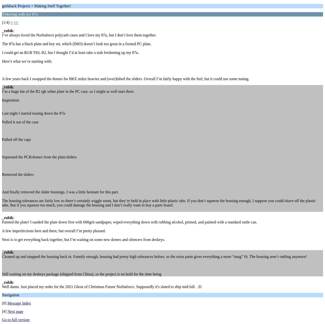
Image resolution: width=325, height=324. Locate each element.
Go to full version (15, 320)
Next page (15, 311)
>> (16, 22)
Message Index (19, 303)
